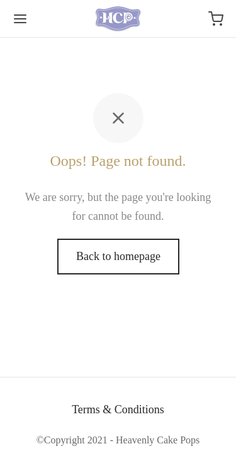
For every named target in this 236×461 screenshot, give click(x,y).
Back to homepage (118, 256)
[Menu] (20, 19)
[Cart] (215, 18)
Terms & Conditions (118, 409)
